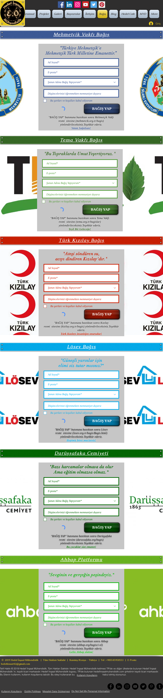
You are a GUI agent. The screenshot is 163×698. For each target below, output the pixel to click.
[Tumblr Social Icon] (159, 686)
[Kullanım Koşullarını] (87, 675)
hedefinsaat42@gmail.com (15, 663)
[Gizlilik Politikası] (32, 691)
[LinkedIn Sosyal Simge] (69, 4)
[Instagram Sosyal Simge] (77, 4)
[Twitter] (93, 4)
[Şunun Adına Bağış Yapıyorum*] (81, 82)
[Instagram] (127, 686)
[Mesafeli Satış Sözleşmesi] (56, 691)
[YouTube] (85, 4)
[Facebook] (61, 4)
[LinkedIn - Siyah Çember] (119, 686)
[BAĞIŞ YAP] (102, 109)
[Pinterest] (102, 4)
